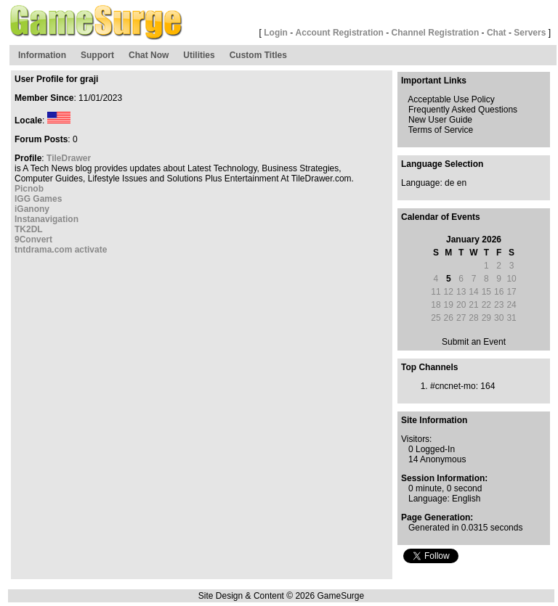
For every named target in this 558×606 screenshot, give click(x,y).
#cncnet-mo (453, 386)
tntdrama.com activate (61, 250)
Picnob (29, 189)
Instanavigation (46, 219)
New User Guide (440, 120)
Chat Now (149, 55)
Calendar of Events (440, 217)
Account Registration (340, 33)
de (449, 183)
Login (276, 33)
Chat (496, 33)
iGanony (32, 209)
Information (42, 55)
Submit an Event (474, 342)
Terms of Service (440, 130)
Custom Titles (258, 55)
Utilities (198, 55)
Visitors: (416, 439)
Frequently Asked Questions (462, 110)
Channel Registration (436, 33)
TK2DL (29, 229)
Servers (530, 33)
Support (97, 55)
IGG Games (38, 199)
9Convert (33, 239)
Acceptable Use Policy (451, 99)
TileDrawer (68, 158)
